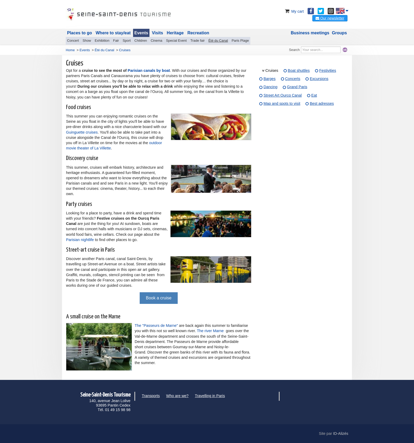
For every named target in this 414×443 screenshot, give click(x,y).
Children (140, 41)
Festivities (327, 70)
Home (70, 50)
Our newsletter (330, 18)
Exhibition (102, 41)
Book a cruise (159, 298)
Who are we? (177, 396)
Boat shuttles (299, 70)
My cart (294, 11)
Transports (151, 396)
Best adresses (322, 103)
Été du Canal (218, 41)
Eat (314, 95)
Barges (270, 79)
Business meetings (310, 33)
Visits (157, 33)
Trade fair (197, 41)
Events (141, 33)
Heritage (175, 33)
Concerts (292, 79)
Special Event (176, 41)
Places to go (79, 33)
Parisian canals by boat (149, 70)
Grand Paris (297, 87)
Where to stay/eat (113, 33)
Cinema (156, 41)
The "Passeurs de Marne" (156, 325)
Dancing (270, 87)
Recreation (198, 33)
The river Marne (210, 331)
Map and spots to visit (282, 103)
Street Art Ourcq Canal (283, 95)
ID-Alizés (340, 433)
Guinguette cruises (82, 132)
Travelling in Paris (210, 396)
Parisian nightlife (80, 240)
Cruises (271, 70)
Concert (73, 41)
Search (294, 50)
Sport (127, 41)
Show (87, 41)
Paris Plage (240, 41)
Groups (339, 33)
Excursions (319, 79)
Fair (116, 41)
